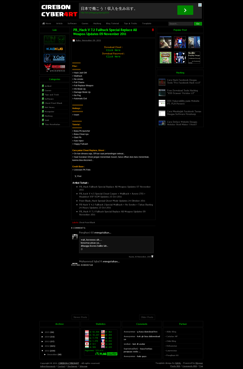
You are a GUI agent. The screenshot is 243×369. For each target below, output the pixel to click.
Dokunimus (171, 346)
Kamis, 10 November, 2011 (140, 257)
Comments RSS (189, 366)
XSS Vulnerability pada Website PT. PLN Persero (183, 102)
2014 (47, 336)
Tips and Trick (52, 94)
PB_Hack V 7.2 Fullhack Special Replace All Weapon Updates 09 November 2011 (105, 32)
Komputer (49, 111)
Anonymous (129, 331)
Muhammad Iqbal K (90, 261)
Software (72, 23)
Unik (47, 120)
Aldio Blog (171, 331)
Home (46, 23)
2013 (47, 341)
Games (85, 23)
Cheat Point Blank (87, 222)
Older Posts (147, 317)
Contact (61, 366)
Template (146, 23)
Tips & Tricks (130, 23)
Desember (52, 354)
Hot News (50, 107)
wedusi (127, 344)
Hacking (97, 23)
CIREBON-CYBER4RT (68, 363)
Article (59, 23)
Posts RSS (175, 366)
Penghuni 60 (86, 232)
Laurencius (171, 350)
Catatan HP (172, 336)
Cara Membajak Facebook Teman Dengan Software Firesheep (184, 112)
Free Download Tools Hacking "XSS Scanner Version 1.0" (182, 91)
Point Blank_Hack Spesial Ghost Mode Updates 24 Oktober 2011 (112, 200)
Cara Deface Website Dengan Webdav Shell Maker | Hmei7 (182, 123)
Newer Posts (80, 317)
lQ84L (178, 363)
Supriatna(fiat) (131, 348)
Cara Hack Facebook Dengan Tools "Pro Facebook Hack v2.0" (183, 81)
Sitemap (83, 366)
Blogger (199, 363)
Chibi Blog (171, 341)
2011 (47, 350)
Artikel (48, 86)
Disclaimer (72, 366)
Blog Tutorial (112, 23)
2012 (47, 346)
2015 (47, 332)
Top (201, 366)
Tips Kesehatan (52, 124)
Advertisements (48, 366)
